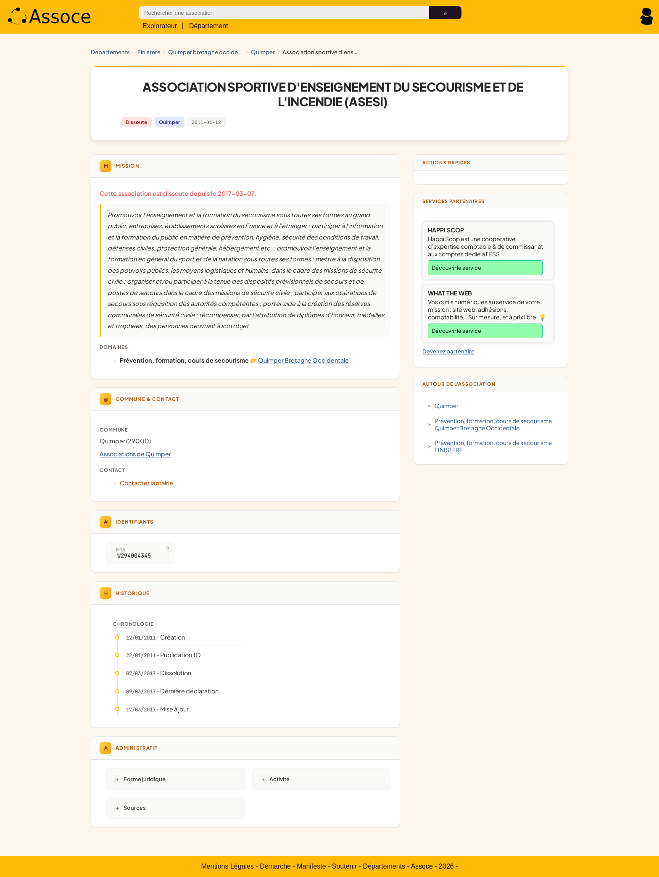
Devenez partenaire (448, 351)
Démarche (275, 866)
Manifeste (311, 866)
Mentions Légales (227, 866)
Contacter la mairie (146, 483)
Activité (279, 778)
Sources (135, 807)
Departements (110, 51)
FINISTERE (149, 51)
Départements (384, 866)
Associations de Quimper (135, 454)
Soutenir (344, 866)
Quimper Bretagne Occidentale (206, 51)
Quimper (263, 51)
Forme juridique (145, 778)
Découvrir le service (456, 267)
